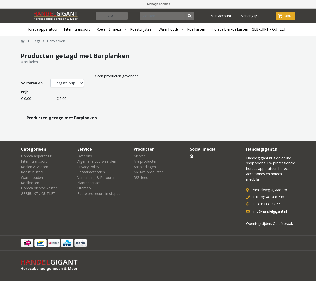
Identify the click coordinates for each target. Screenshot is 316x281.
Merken (140, 156)
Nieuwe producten (149, 172)
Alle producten (145, 161)
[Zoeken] (163, 16)
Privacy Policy (88, 166)
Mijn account (220, 15)
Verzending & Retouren (96, 177)
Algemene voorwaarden (96, 161)
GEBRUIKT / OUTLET (269, 29)
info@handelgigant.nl (270, 211)
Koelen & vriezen (110, 29)
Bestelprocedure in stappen (100, 193)
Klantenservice (89, 183)
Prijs (25, 92)
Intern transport (77, 29)
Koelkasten (196, 29)
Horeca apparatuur (42, 29)
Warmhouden (170, 29)
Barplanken (56, 41)
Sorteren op (32, 83)
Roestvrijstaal (141, 29)
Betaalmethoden (91, 172)
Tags (36, 41)
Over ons (84, 156)
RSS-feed (141, 177)
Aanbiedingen (145, 166)
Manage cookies (158, 4)
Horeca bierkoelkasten (230, 29)
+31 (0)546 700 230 (268, 197)
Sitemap (84, 188)
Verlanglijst (250, 15)
